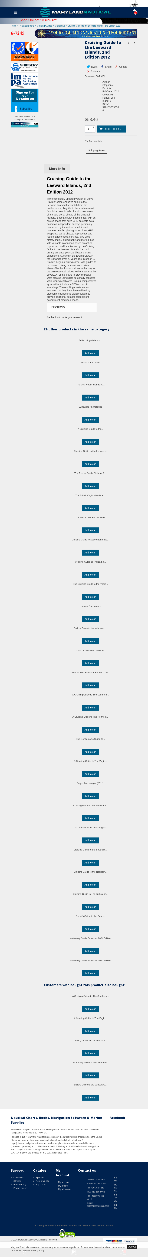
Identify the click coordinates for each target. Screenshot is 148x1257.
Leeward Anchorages (90, 606)
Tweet (92, 66)
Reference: (90, 76)
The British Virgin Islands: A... (90, 495)
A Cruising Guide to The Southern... (90, 694)
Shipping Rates (96, 150)
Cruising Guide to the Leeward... (90, 451)
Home (14, 26)
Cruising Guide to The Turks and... (90, 894)
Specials (39, 1177)
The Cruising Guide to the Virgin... (90, 584)
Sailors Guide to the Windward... (90, 628)
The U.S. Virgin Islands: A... (90, 384)
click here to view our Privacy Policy (27, 1250)
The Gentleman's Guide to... (90, 739)
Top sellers (40, 1184)
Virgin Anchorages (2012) (90, 783)
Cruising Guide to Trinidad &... (90, 561)
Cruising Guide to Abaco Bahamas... (90, 539)
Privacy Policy (20, 1188)
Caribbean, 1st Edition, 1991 (90, 517)
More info (57, 168)
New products (42, 1181)
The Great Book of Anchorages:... (90, 827)
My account (63, 1182)
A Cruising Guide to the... (90, 429)
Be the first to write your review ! (64, 317)
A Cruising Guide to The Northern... (90, 716)
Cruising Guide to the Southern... (90, 849)
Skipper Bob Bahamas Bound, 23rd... (90, 672)
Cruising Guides (44, 26)
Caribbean (60, 26)
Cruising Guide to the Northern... (90, 872)
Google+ (122, 66)
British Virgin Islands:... (90, 340)
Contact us (18, 1177)
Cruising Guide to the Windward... (90, 805)
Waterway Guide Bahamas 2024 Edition (90, 938)
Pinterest (93, 71)
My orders (63, 1186)
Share (106, 66)
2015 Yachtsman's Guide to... (90, 650)
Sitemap (17, 1181)
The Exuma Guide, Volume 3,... (90, 473)
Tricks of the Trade (90, 362)
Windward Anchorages (90, 406)
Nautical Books (27, 26)
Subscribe (26, 108)
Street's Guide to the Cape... (90, 916)
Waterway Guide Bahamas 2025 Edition (90, 960)
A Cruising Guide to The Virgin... (90, 761)
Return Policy (19, 1184)
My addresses (64, 1189)
